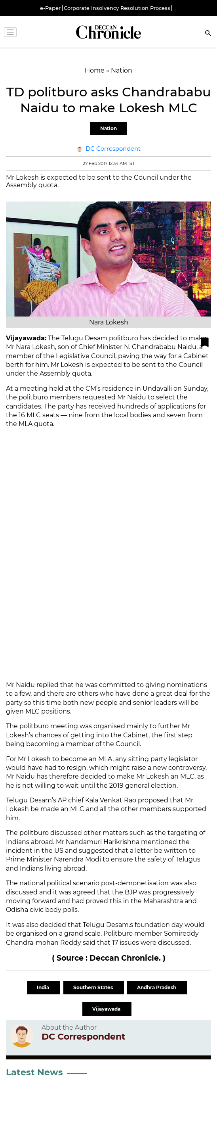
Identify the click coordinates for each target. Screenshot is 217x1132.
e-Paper (50, 8)
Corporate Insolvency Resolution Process (117, 8)
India (43, 987)
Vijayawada (107, 1009)
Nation (108, 128)
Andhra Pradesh (157, 987)
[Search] (208, 34)
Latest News (34, 1072)
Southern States (93, 987)
